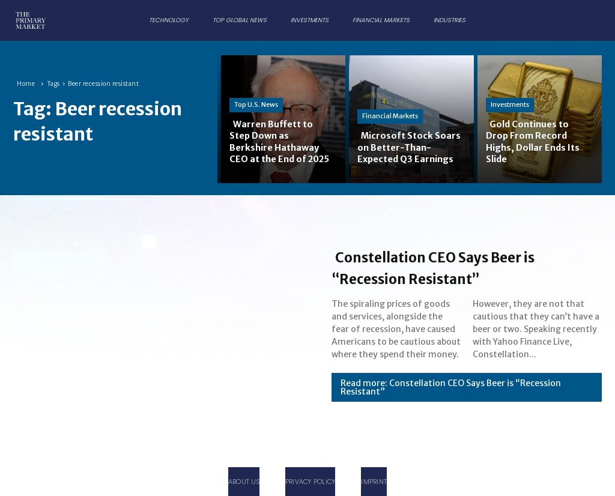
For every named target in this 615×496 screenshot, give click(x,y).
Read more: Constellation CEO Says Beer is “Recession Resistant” (451, 387)
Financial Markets (390, 105)
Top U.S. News (256, 93)
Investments (510, 105)
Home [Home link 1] (26, 84)
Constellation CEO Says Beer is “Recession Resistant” (465, 266)
